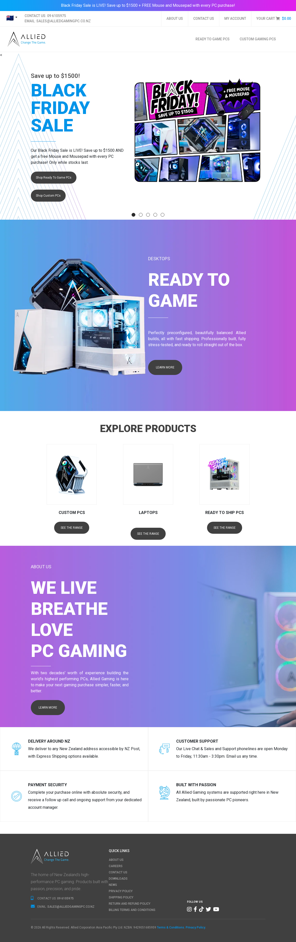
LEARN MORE (165, 367)
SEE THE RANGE (72, 527)
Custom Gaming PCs (258, 39)
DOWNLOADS (118, 878)
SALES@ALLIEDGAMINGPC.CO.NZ (63, 21)
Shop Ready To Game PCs (53, 177)
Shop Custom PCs (48, 195)
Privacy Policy (195, 927)
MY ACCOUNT (235, 19)
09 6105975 (56, 16)
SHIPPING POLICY (121, 897)
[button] (133, 215)
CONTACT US (203, 19)
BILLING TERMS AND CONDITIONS (132, 910)
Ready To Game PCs (212, 39)
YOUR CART (273, 19)
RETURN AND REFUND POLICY (129, 903)
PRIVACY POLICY (121, 891)
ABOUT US (174, 19)
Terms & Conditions (170, 927)
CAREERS (116, 866)
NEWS (113, 885)
